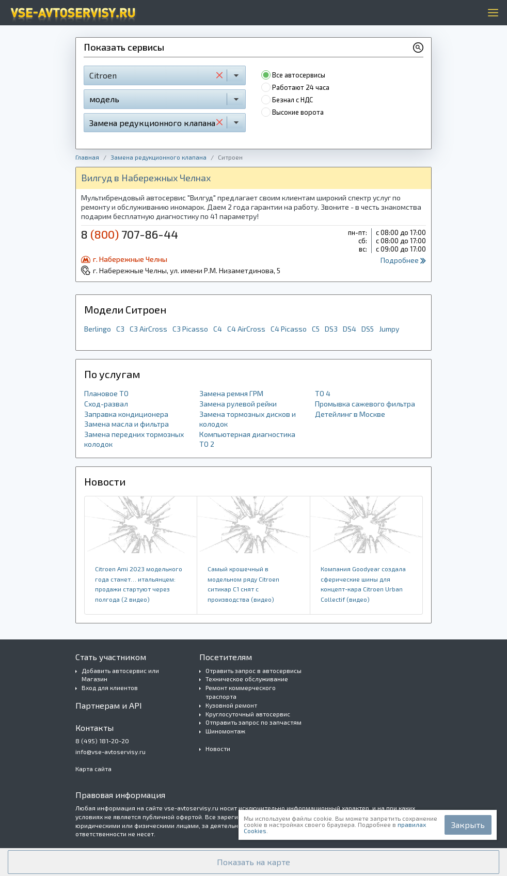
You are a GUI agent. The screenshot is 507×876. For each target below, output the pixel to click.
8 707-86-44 (129, 234)
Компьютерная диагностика (247, 434)
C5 (316, 328)
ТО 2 (206, 444)
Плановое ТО (106, 393)
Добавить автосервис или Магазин (120, 675)
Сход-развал (106, 403)
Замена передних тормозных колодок (134, 439)
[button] (253, 862)
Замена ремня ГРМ (231, 393)
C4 (217, 328)
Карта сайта (93, 768)
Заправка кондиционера (126, 414)
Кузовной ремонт (231, 705)
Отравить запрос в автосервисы (253, 670)
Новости (217, 748)
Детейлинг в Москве (350, 414)
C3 (120, 328)
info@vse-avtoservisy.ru (110, 751)
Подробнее (403, 260)
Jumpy (389, 328)
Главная (87, 157)
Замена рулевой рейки (238, 403)
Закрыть (468, 825)
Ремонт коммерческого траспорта (240, 692)
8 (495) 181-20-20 (102, 740)
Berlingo (97, 328)
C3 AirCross (148, 328)
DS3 (331, 328)
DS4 (349, 328)
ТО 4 (322, 393)
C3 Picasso (190, 328)
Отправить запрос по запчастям (253, 722)
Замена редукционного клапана (158, 157)
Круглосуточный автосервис (247, 713)
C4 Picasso (289, 328)
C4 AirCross (246, 328)
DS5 (367, 328)
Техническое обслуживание (246, 678)
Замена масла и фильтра (126, 423)
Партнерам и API (108, 705)
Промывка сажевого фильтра (365, 403)
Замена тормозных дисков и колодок (247, 419)
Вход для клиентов (110, 687)
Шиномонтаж (225, 730)
